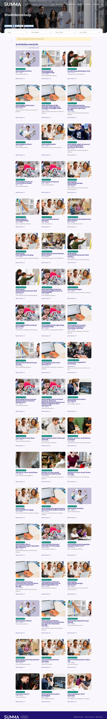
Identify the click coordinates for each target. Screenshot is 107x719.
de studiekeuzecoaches (34, 47)
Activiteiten (87, 4)
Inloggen (24, 717)
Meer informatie (20, 78)
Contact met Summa (89, 717)
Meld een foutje (99, 717)
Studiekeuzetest (70, 4)
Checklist (79, 4)
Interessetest (60, 4)
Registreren (96, 4)
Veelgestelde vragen (78, 717)
